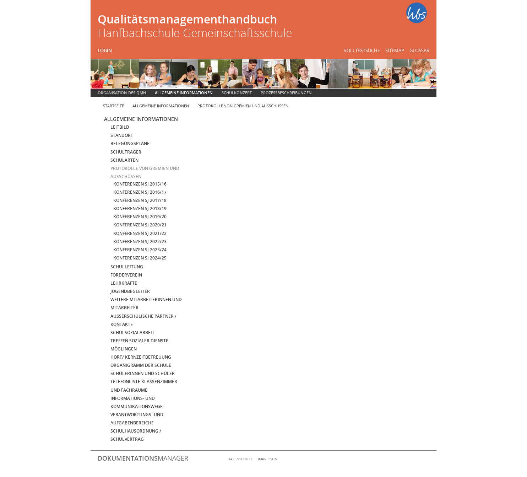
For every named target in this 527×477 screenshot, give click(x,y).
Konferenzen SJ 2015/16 (140, 184)
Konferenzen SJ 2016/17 (140, 192)
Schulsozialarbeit (132, 332)
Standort (121, 135)
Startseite (113, 105)
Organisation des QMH (122, 92)
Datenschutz (240, 458)
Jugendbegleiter (130, 291)
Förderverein (126, 275)
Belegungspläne (130, 143)
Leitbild (119, 127)
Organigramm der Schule (140, 365)
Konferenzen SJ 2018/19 (140, 208)
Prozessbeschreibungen (286, 92)
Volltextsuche (362, 50)
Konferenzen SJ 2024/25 (140, 258)
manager (143, 458)
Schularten (124, 160)
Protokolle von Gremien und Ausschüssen (242, 105)
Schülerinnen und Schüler (142, 373)
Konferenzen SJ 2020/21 (140, 225)
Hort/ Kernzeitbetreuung (140, 357)
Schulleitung (126, 267)
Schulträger (125, 152)
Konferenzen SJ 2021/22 (140, 233)
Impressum (268, 458)
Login (105, 50)
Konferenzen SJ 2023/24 (140, 250)
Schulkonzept (237, 92)
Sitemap (394, 50)
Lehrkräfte (123, 283)
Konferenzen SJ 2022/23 (140, 241)
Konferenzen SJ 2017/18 (140, 200)
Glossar (419, 50)
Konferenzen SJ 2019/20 (140, 217)
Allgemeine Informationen (184, 92)
